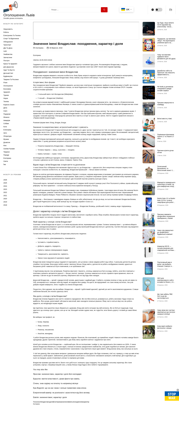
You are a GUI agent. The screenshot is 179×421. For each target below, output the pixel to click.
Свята (5, 161)
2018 (5, 205)
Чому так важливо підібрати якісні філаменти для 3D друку (166, 57)
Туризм (6, 95)
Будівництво (7, 76)
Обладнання (8, 42)
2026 (5, 180)
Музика (6, 139)
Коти (5, 127)
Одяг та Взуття (9, 70)
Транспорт (7, 45)
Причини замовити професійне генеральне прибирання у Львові (166, 216)
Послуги (6, 60)
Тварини (6, 152)
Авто (5, 133)
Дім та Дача (7, 48)
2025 (5, 183)
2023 (5, 189)
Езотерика (7, 158)
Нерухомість (8, 29)
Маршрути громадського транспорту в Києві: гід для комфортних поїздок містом (166, 185)
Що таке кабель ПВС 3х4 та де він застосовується (165, 296)
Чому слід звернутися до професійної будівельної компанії (165, 232)
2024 (5, 186)
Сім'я (5, 111)
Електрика (7, 130)
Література (7, 136)
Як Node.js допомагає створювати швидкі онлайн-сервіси (165, 88)
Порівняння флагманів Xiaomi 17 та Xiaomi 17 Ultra (165, 136)
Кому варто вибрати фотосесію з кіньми (164, 327)
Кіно (5, 145)
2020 (5, 199)
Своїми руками (9, 149)
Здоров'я (6, 92)
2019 (5, 202)
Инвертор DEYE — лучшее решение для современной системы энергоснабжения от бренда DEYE (165, 250)
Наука (5, 98)
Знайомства (7, 54)
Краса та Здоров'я (10, 64)
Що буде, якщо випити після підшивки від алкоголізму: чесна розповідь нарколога (165, 25)
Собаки (6, 123)
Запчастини (7, 57)
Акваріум (6, 120)
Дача (5, 108)
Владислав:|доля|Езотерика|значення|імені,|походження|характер (64, 402)
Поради (6, 155)
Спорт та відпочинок (11, 38)
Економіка (7, 89)
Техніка (6, 101)
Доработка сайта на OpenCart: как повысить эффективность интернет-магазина (166, 73)
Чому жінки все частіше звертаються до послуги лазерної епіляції (166, 312)
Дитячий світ (8, 73)
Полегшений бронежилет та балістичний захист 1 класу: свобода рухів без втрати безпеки (166, 170)
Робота (6, 32)
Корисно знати (8, 105)
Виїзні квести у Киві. (164, 119)
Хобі (5, 51)
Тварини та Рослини (11, 79)
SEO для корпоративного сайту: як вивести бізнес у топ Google (165, 281)
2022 (5, 192)
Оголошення (8, 86)
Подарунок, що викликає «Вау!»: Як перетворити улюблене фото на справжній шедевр (166, 41)
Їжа (4, 164)
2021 (5, 195)
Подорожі (6, 114)
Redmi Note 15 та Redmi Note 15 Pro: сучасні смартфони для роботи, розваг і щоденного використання (166, 202)
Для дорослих (8, 67)
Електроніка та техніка (11, 35)
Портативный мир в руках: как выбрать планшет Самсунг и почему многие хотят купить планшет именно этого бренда (166, 267)
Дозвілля (6, 142)
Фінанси (6, 117)
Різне (5, 82)
